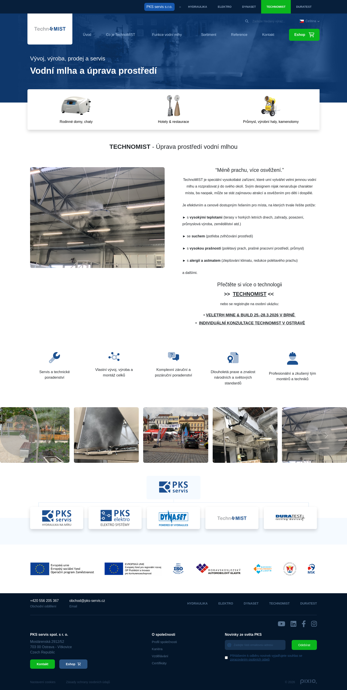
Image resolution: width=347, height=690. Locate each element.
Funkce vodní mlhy (167, 35)
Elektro (224, 6)
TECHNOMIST (249, 294)
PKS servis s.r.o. (159, 7)
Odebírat (304, 645)
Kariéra (157, 649)
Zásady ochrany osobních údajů (88, 682)
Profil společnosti (164, 641)
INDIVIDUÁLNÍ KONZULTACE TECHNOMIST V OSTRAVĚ (252, 323)
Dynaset (249, 6)
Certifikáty (159, 663)
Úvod (87, 35)
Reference (239, 35)
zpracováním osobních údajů (250, 659)
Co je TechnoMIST (120, 35)
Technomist (275, 6)
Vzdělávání (160, 656)
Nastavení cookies (42, 682)
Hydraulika (197, 6)
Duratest (304, 6)
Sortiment (208, 35)
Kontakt (268, 35)
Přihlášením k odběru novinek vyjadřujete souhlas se (266, 657)
